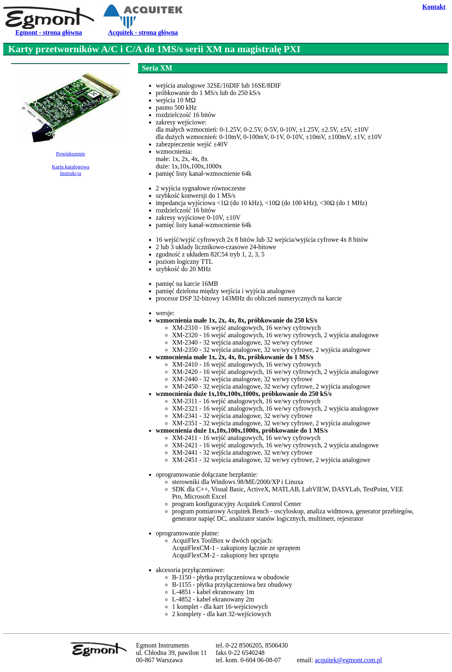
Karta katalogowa (70, 167)
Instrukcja (70, 173)
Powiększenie (70, 153)
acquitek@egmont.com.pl (348, 660)
